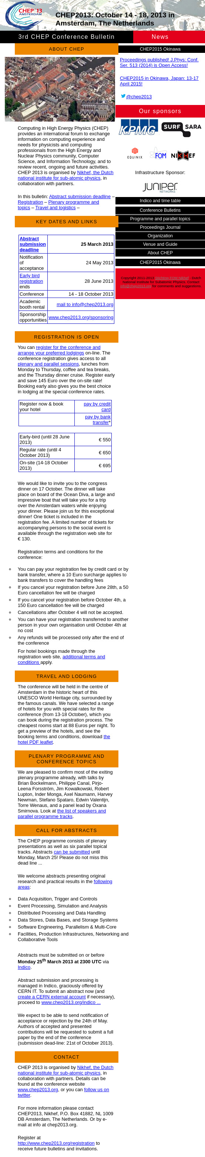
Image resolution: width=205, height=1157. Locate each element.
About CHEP (160, 252)
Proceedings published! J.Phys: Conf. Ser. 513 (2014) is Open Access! (159, 62)
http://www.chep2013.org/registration (56, 1143)
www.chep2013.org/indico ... (71, 1002)
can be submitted (72, 852)
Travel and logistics (55, 207)
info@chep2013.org (135, 286)
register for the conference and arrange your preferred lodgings (59, 350)
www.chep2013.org (38, 1089)
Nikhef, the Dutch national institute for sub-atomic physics (66, 175)
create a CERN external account (52, 997)
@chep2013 (136, 96)
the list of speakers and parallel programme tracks (62, 813)
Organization (160, 235)
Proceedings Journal (160, 227)
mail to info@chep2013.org (85, 304)
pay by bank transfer (98, 419)
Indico (24, 967)
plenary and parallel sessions (48, 364)
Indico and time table (160, 200)
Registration (30, 202)
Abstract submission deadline (80, 196)
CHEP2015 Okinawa (160, 49)
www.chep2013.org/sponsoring (80, 317)
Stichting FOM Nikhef (172, 278)
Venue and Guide (160, 244)
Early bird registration (31, 278)
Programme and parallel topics (160, 218)
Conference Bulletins (160, 210)
